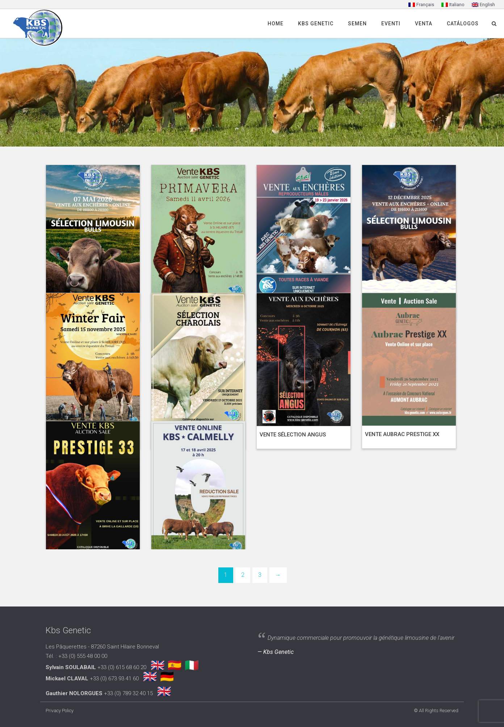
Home (276, 23)
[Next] (278, 575)
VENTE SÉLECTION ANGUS (293, 434)
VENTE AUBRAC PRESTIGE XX (402, 434)
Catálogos (463, 23)
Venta (423, 23)
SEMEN (357, 23)
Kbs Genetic (315, 23)
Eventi (390, 23)
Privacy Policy (60, 710)
